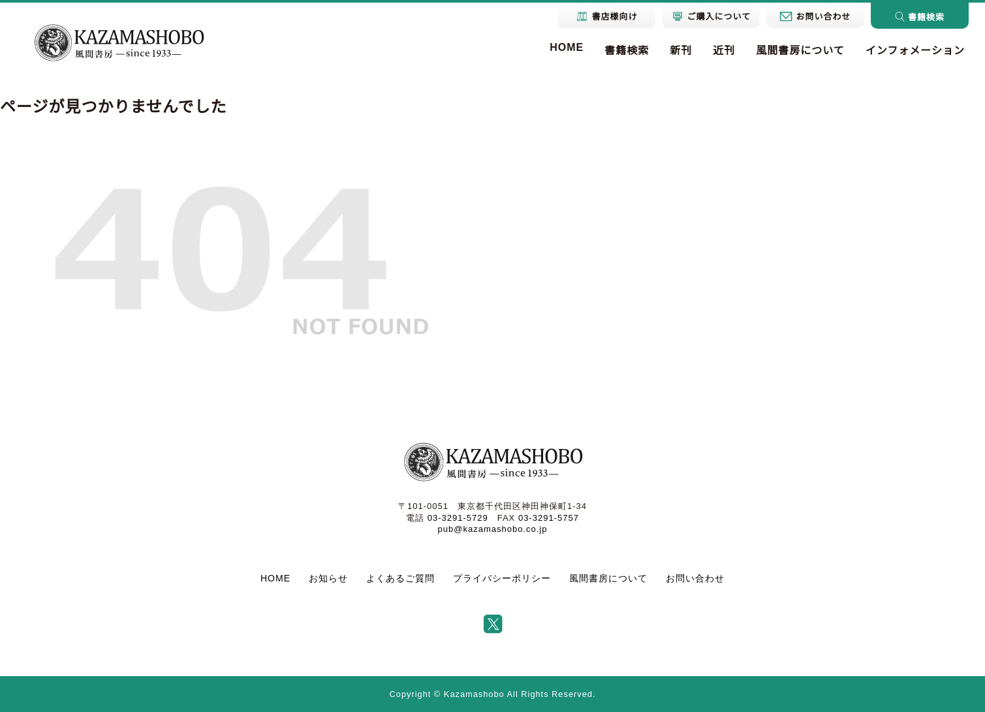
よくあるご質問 (400, 578)
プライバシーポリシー (502, 578)
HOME (567, 47)
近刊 (724, 50)
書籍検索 (626, 50)
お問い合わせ (695, 578)
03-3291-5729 (458, 518)
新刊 (681, 50)
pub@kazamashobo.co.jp (493, 529)
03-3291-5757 (548, 518)
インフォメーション (915, 50)
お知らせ (328, 578)
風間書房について (800, 50)
